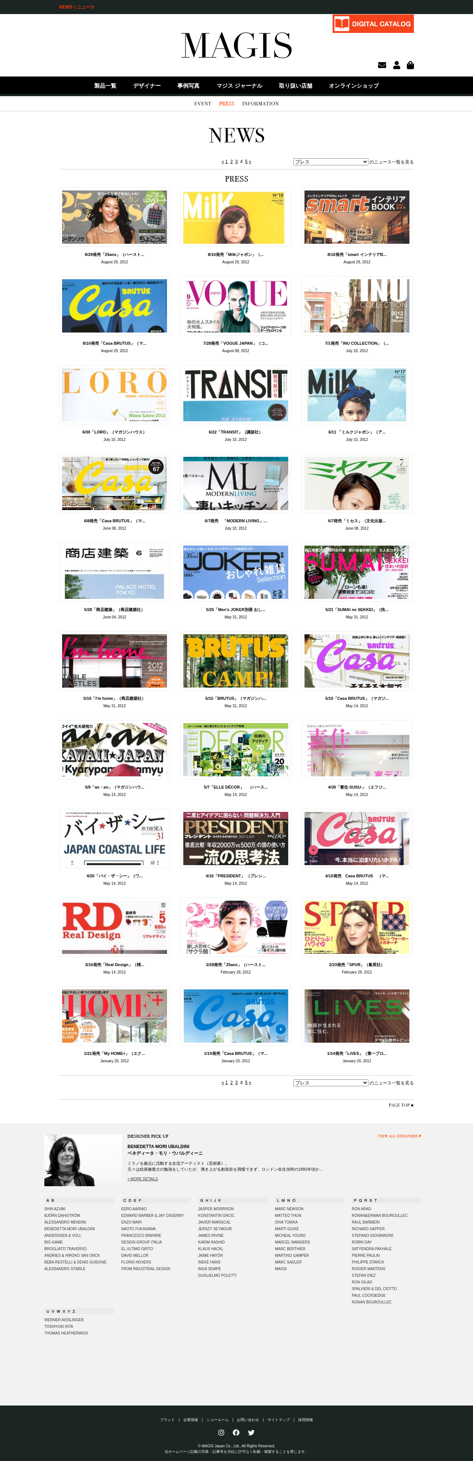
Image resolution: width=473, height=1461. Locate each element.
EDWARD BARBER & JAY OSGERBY (152, 1216)
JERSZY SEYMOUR (215, 1229)
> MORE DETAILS (142, 1179)
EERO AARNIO (134, 1209)
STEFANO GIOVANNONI (373, 1236)
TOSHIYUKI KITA (58, 1327)
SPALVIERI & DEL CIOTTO (374, 1289)
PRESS (226, 103)
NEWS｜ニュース (77, 7)
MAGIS (281, 1269)
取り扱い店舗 (295, 85)
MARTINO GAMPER (292, 1256)
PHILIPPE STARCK (368, 1262)
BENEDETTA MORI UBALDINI (69, 1229)
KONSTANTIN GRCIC (216, 1216)
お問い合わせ (248, 1420)
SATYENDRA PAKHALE (372, 1249)
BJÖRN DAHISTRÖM (62, 1216)
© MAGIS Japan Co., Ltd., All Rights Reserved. (236, 1446)
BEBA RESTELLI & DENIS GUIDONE (75, 1262)
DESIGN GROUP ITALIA (141, 1242)
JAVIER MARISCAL (214, 1222)
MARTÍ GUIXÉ (287, 1229)
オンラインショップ (354, 85)
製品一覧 (105, 85)
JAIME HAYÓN (210, 1256)
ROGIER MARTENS (368, 1269)
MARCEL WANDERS (292, 1242)
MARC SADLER (288, 1262)
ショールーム (218, 1420)
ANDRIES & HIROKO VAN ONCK (72, 1256)
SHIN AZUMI (54, 1209)
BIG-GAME (53, 1242)
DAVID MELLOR (135, 1256)
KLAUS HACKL (211, 1249)
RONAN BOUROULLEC (372, 1302)
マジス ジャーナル (239, 85)
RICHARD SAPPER (368, 1229)
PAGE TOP (401, 1105)
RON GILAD (362, 1282)
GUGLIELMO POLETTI (217, 1275)
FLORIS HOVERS (136, 1262)
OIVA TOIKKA (286, 1222)
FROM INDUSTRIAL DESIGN (145, 1269)
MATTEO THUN (288, 1216)
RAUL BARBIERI (366, 1222)
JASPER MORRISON (216, 1209)
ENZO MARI (131, 1222)
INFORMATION (260, 103)
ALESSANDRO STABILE (65, 1269)
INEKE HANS (209, 1262)
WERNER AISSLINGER (64, 1320)
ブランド (167, 1420)
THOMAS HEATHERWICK (66, 1333)
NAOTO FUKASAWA (138, 1229)
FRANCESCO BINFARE (141, 1236)
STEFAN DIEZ (363, 1275)
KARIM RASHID (211, 1242)
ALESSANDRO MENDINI (65, 1222)
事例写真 (188, 85)
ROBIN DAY (362, 1242)
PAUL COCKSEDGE (369, 1295)
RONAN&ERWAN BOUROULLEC (380, 1216)
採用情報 (305, 1420)
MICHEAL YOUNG (290, 1236)
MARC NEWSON (289, 1209)
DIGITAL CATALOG (373, 23)
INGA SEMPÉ (209, 1269)
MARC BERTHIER (290, 1249)
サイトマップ (279, 1420)
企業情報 (190, 1420)
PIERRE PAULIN (366, 1256)
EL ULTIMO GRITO (137, 1249)
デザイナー (147, 85)
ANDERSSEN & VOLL (62, 1236)
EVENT (202, 103)
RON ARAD (361, 1209)
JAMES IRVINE (211, 1236)
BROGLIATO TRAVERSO (65, 1249)
